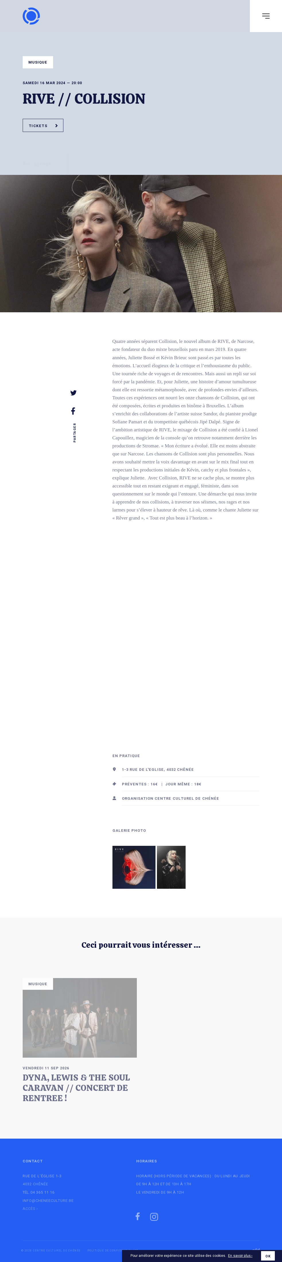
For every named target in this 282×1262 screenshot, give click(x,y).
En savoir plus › (240, 1256)
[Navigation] (266, 16)
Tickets (43, 126)
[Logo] (31, 16)
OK (268, 1256)
